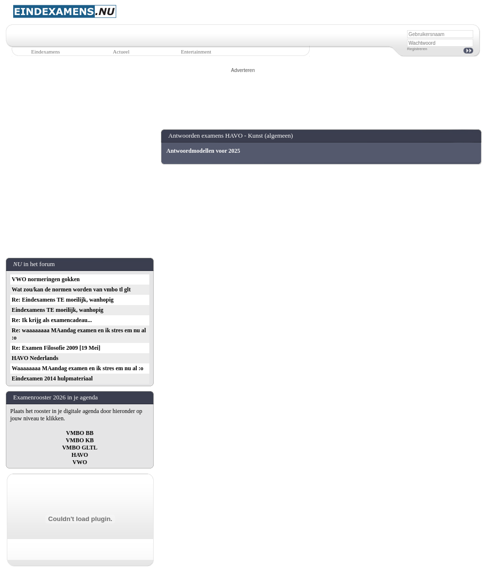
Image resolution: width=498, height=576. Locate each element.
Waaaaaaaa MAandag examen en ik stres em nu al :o (77, 368)
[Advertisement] (243, 96)
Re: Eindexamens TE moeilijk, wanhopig (62, 299)
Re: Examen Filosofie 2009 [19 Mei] (56, 347)
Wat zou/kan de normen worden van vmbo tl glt (71, 289)
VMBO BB (79, 433)
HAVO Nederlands (35, 358)
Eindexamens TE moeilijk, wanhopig (57, 309)
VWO (79, 462)
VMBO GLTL (80, 447)
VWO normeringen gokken (46, 279)
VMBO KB (80, 440)
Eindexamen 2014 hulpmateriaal (52, 378)
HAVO (79, 454)
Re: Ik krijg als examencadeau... (52, 320)
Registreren (417, 49)
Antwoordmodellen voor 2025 (203, 150)
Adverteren (243, 70)
